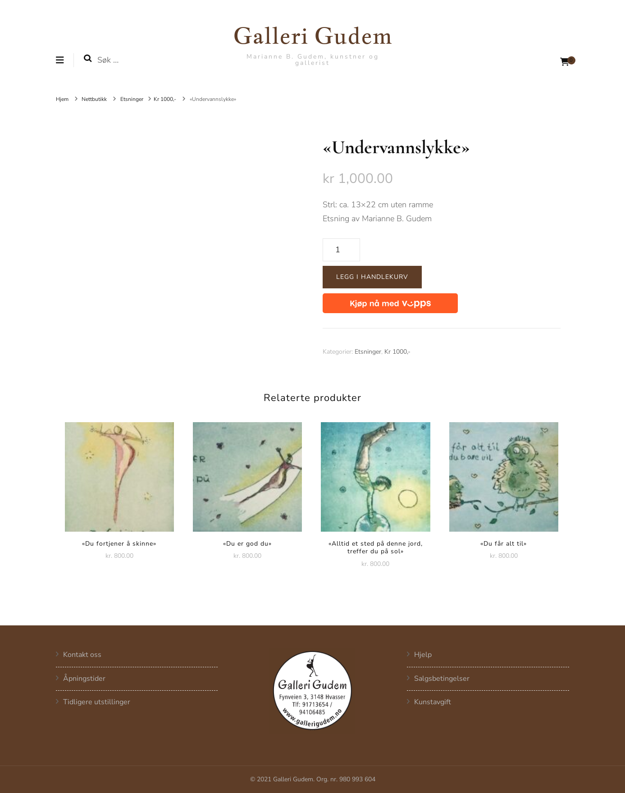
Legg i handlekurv (372, 277)
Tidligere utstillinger (96, 702)
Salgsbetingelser (442, 679)
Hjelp (423, 655)
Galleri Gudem (312, 35)
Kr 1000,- (397, 352)
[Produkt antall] (341, 250)
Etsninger (368, 352)
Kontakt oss (82, 655)
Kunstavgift (432, 702)
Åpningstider (84, 679)
